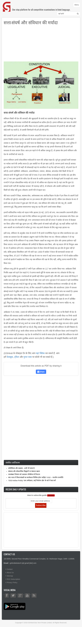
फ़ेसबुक (10, 357)
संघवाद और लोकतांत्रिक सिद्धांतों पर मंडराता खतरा (24, 471)
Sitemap (10, 576)
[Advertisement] (41, 44)
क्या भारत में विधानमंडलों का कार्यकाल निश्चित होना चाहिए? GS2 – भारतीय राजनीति (35, 477)
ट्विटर (16, 357)
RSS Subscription (13, 579)
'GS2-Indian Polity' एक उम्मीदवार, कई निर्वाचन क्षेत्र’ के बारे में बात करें (32, 480)
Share (40, 372)
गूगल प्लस (27, 357)
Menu (77, 5)
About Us (10, 573)
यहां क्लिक (40, 353)
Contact (10, 569)
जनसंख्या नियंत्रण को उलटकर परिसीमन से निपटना (24, 474)
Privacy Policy (12, 582)
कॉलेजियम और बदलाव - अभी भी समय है (21, 468)
